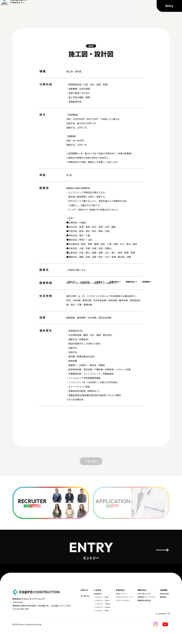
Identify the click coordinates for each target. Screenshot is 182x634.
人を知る (99, 6)
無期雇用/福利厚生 (144, 600)
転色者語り (98, 593)
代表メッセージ (121, 593)
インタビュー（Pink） (102, 600)
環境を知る (130, 6)
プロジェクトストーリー (124, 597)
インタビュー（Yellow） (103, 604)
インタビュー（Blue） (102, 597)
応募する (91, 424)
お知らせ (71, 6)
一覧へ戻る (91, 461)
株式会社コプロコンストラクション (27, 598)
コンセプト (85, 6)
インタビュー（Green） (102, 607)
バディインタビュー (123, 600)
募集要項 (163, 597)
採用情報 (146, 6)
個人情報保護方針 (162, 614)
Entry (169, 6)
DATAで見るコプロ (144, 593)
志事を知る (114, 6)
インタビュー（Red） (102, 610)
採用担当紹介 (165, 593)
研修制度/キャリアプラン (146, 597)
